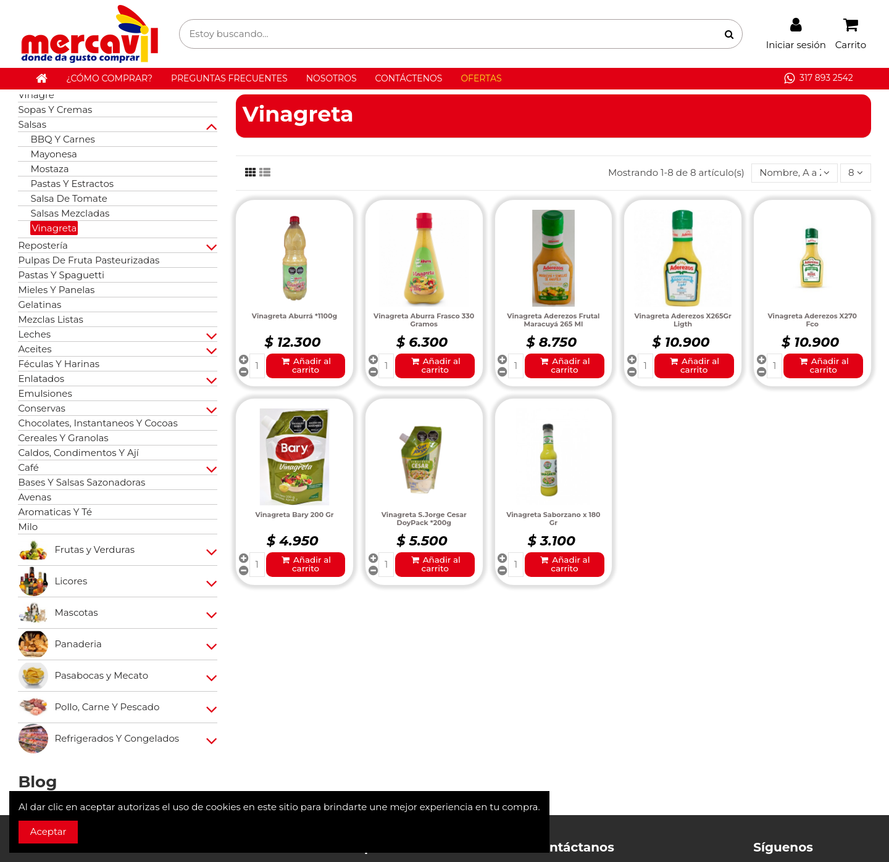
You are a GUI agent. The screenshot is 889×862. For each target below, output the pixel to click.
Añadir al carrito (305, 365)
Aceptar (48, 831)
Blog (37, 782)
